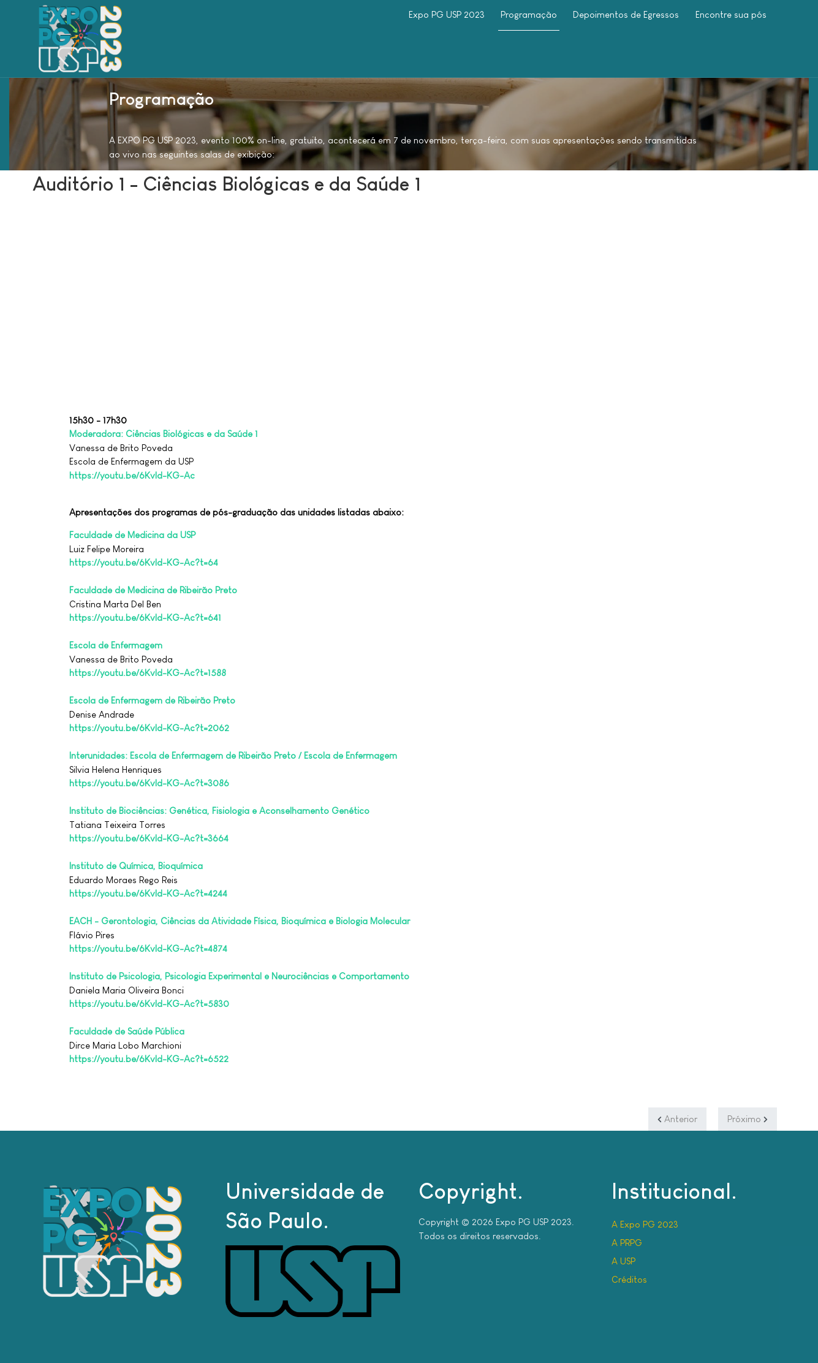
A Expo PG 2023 (645, 1224)
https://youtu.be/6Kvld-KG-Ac (132, 475)
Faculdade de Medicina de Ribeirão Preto (153, 590)
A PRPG (627, 1242)
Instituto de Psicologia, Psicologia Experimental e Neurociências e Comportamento (239, 976)
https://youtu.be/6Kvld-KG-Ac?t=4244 (148, 893)
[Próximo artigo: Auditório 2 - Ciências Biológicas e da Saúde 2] (747, 1119)
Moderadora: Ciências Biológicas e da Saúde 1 (163, 433)
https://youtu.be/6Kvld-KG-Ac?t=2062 (149, 728)
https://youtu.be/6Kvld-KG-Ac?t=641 (145, 617)
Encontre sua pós (731, 14)
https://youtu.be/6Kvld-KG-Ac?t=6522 (149, 1059)
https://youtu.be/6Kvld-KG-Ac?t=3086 (149, 783)
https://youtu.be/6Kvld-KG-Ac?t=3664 (149, 838)
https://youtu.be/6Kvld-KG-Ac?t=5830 (149, 1003)
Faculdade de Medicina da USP (132, 535)
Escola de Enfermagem (115, 645)
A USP (623, 1261)
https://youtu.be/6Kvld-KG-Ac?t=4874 (148, 948)
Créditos (629, 1279)
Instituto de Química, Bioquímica (136, 865)
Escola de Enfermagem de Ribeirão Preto (152, 700)
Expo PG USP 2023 (447, 14)
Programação (529, 14)
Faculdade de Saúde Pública (126, 1031)
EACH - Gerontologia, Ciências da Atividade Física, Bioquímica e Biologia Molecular (239, 921)
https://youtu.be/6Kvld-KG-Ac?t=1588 (147, 672)
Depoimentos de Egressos (626, 14)
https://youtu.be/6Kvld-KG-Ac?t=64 (143, 562)
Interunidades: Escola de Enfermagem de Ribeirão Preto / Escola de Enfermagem (233, 755)
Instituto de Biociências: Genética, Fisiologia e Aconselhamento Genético (219, 810)
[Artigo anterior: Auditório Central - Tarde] (677, 1119)
